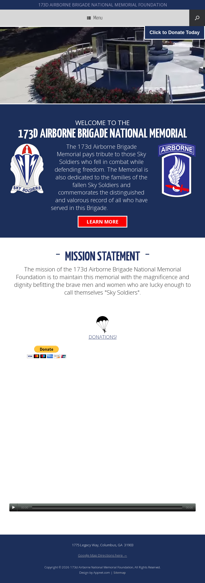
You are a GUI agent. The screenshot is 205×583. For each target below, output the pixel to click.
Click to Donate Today (174, 32)
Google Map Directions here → (102, 555)
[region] (102, 65)
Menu (94, 18)
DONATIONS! (103, 337)
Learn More (102, 221)
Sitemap (119, 572)
